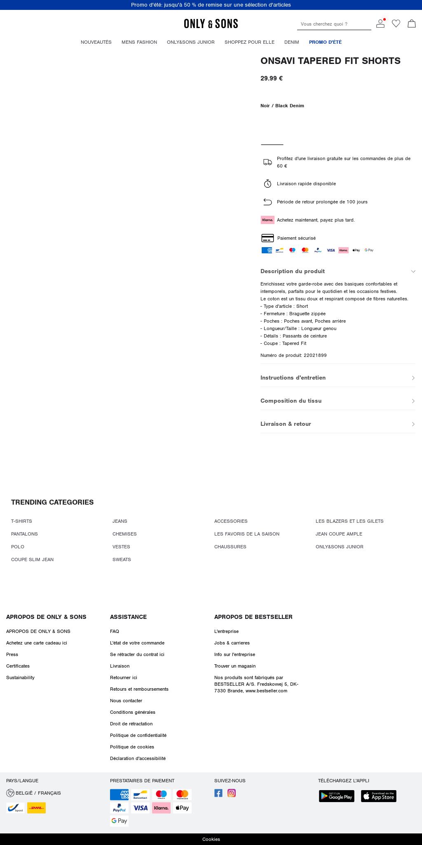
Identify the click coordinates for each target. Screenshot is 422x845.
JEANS (120, 521)
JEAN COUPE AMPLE (339, 534)
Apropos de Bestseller (253, 617)
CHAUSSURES (230, 546)
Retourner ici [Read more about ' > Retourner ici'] (123, 677)
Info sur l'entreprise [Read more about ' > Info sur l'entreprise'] (234, 654)
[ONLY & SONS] (211, 27)
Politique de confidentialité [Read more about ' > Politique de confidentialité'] (138, 735)
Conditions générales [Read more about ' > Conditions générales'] (132, 712)
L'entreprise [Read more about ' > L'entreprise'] (226, 631)
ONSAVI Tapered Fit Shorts (330, 61)
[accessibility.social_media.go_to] (218, 795)
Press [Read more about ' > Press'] (12, 654)
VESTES (121, 546)
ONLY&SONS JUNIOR (339, 546)
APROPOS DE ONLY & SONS (46, 617)
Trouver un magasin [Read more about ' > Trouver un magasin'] (235, 666)
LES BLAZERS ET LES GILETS (350, 521)
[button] (55, 793)
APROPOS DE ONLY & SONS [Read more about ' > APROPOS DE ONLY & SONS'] (38, 631)
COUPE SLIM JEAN (32, 559)
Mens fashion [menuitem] (139, 42)
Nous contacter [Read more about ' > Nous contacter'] (126, 700)
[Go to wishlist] (396, 26)
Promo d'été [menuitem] (325, 42)
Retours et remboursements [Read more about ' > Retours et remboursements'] (139, 689)
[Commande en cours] (412, 24)
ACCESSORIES (231, 521)
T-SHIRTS (21, 521)
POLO (17, 546)
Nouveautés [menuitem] (96, 42)
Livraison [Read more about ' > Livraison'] (119, 666)
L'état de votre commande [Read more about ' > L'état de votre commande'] (137, 643)
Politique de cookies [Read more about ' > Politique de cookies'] (132, 747)
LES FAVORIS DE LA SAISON (246, 534)
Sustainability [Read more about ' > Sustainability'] (20, 677)
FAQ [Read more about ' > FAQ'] (114, 631)
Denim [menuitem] (291, 42)
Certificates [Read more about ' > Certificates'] (18, 666)
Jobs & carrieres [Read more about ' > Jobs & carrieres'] (232, 643)
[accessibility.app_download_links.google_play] (339, 797)
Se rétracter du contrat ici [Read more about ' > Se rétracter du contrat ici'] (137, 654)
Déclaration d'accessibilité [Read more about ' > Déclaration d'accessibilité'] (138, 758)
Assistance (128, 617)
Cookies (211, 839)
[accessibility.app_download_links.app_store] (381, 797)
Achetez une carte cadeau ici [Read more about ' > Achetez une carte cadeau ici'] (36, 643)
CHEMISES (125, 534)
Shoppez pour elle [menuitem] (249, 42)
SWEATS (122, 559)
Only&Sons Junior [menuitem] (191, 42)
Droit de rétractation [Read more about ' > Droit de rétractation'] (131, 723)
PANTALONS (24, 534)
